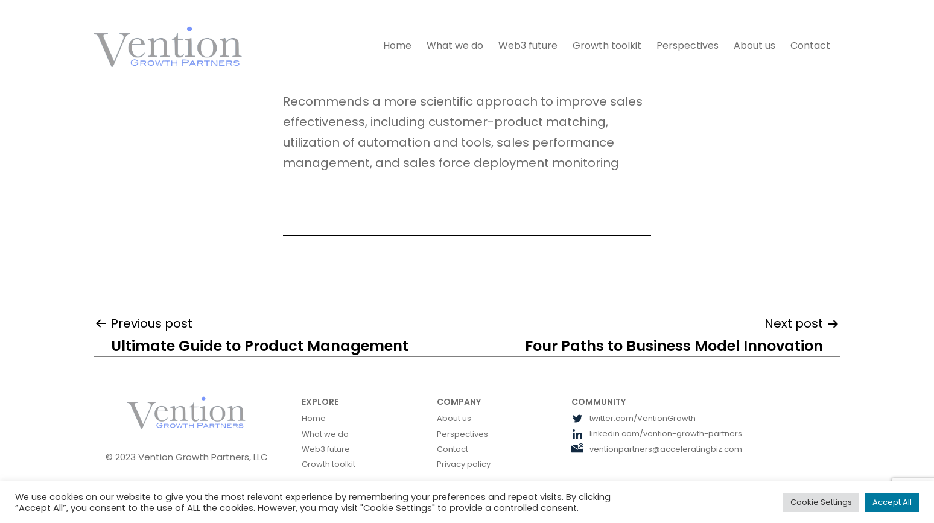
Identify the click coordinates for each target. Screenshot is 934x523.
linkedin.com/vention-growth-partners (656, 433)
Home (397, 45)
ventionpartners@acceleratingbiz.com (656, 449)
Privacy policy (464, 464)
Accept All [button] (892, 502)
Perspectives (687, 45)
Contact (810, 45)
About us (754, 45)
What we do (455, 45)
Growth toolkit (607, 45)
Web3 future (528, 45)
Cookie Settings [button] (821, 502)
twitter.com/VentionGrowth (633, 418)
